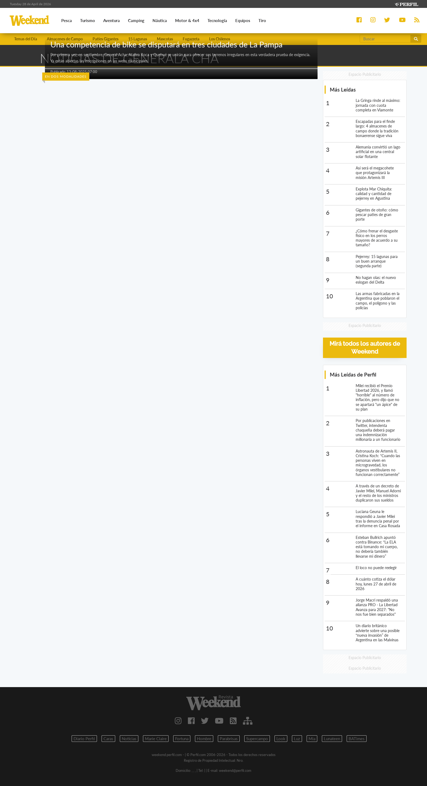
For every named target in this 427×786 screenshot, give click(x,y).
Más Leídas (343, 89)
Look (280, 738)
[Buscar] (385, 39)
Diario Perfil (84, 738)
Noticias (129, 738)
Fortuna (181, 738)
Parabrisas (229, 738)
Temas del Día (25, 39)
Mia (312, 738)
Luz (297, 738)
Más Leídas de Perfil (353, 374)
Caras (108, 738)
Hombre (204, 738)
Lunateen (332, 738)
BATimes (357, 738)
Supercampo (257, 738)
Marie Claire (156, 738)
